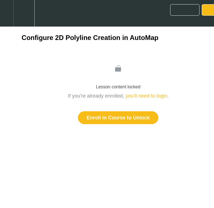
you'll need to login (146, 96)
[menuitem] (23, 13)
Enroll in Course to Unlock (118, 117)
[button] (6, 13)
